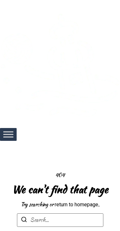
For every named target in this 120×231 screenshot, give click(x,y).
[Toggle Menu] (8, 134)
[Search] (24, 220)
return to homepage (76, 204)
